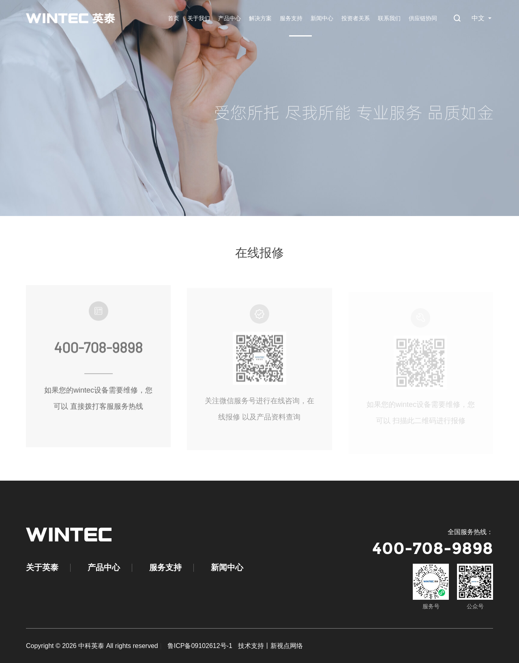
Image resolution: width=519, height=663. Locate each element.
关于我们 (198, 18)
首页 (173, 18)
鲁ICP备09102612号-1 (199, 645)
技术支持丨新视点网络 (270, 645)
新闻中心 (322, 18)
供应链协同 (423, 18)
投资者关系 (355, 18)
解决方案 (260, 18)
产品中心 (229, 18)
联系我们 (389, 18)
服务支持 (291, 18)
